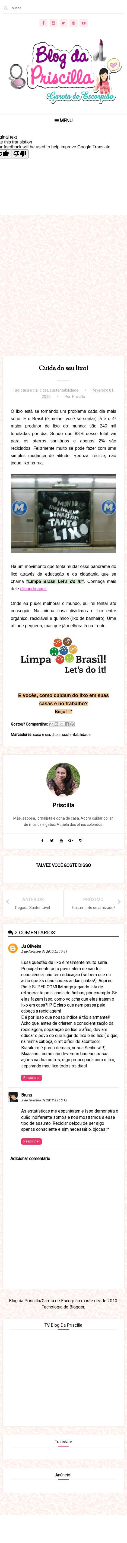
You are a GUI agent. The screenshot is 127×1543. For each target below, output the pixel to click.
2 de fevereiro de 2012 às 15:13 (44, 1101)
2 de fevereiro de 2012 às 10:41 (44, 952)
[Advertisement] (63, 292)
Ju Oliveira (31, 946)
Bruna (26, 1095)
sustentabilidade (64, 390)
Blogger (76, 1307)
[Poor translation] (19, 153)
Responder (31, 1078)
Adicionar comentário (30, 1158)
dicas (43, 390)
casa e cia (29, 390)
